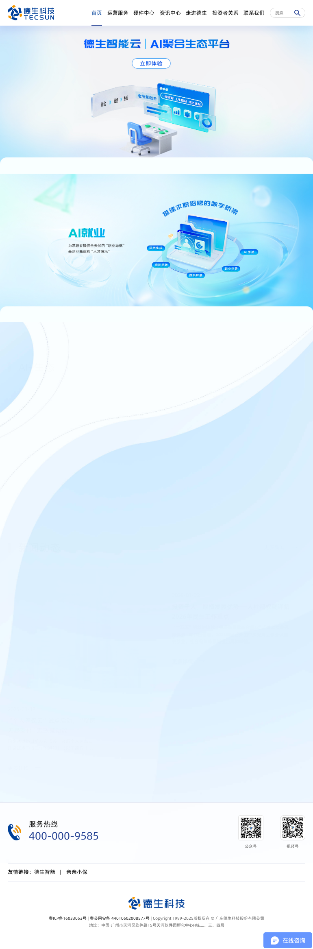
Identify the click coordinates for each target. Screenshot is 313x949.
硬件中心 (143, 12)
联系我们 (254, 12)
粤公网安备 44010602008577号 (120, 918)
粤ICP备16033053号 (68, 918)
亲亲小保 (76, 871)
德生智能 (44, 871)
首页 (96, 12)
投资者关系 (225, 12)
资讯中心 (170, 12)
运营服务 (117, 12)
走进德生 (196, 12)
